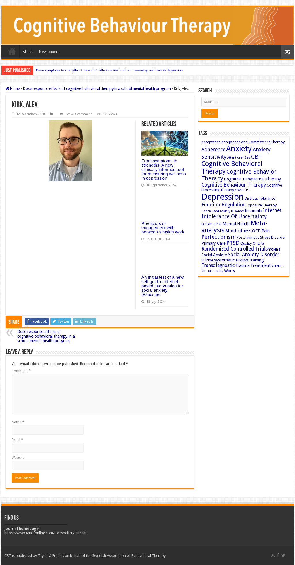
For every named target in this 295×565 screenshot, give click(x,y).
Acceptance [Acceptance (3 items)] (210, 142)
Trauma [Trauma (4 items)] (242, 265)
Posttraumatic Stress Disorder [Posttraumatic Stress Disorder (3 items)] (261, 237)
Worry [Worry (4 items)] (229, 270)
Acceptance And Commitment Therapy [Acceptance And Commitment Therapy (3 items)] (253, 142)
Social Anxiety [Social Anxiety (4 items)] (214, 254)
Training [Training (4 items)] (256, 260)
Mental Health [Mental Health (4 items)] (236, 223)
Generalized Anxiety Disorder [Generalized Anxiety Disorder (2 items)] (222, 211)
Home (11, 51)
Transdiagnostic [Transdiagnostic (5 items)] (218, 265)
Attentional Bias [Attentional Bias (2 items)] (238, 157)
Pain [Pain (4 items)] (266, 230)
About (28, 52)
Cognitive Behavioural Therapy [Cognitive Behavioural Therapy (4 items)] (252, 179)
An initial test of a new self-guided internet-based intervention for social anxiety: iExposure (162, 286)
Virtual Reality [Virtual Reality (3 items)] (212, 271)
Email (17, 440)
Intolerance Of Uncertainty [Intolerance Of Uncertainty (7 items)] (234, 216)
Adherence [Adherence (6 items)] (213, 149)
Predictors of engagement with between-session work (162, 227)
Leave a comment (79, 114)
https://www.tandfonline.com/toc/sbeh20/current (45, 533)
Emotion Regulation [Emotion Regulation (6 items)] (223, 205)
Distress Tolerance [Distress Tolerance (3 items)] (260, 198)
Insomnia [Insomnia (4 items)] (253, 210)
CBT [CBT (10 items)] (256, 156)
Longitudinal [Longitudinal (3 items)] (211, 224)
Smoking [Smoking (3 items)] (273, 249)
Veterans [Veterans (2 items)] (278, 266)
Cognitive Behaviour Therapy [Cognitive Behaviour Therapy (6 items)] (233, 185)
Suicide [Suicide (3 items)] (207, 260)
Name (18, 422)
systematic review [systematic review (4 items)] (231, 260)
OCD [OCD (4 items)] (256, 230)
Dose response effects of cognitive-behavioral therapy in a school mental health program (97, 88)
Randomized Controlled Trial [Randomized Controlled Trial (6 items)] (233, 249)
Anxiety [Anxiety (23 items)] (239, 148)
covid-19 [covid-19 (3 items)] (242, 190)
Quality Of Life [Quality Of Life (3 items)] (252, 243)
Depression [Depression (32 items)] (222, 197)
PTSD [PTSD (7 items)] (232, 243)
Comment (21, 371)
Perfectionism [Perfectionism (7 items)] (218, 237)
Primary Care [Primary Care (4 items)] (213, 243)
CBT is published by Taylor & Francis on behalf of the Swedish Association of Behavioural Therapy (85, 555)
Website (18, 457)
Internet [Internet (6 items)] (272, 210)
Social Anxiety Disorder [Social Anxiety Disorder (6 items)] (253, 254)
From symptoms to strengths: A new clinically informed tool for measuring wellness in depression (109, 70)
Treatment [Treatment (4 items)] (261, 265)
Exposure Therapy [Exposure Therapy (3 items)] (262, 205)
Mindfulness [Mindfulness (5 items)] (238, 230)
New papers (49, 52)
